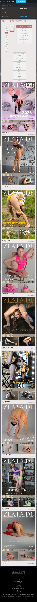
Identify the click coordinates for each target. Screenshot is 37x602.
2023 (6, 35)
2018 (6, 46)
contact (18, 586)
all (6, 26)
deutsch (9, 5)
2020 (6, 42)
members (5, 16)
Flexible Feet (24, 35)
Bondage (19, 60)
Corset (19, 62)
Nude (19, 76)
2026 (6, 28)
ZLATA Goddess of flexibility (18, 572)
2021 (6, 40)
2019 (6, 44)
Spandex (19, 80)
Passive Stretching (24, 40)
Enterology (24, 33)
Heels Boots (19, 67)
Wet (19, 74)
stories (5, 12)
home (4, 9)
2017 (6, 49)
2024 (6, 33)
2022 (6, 37)
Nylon (19, 78)
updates (23, 9)
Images (12, 28)
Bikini (19, 56)
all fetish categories (19, 53)
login (13, 1)
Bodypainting (19, 58)
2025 (6, 31)
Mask (19, 71)
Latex (19, 69)
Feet (19, 65)
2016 (6, 51)
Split (24, 42)
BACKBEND (24, 28)
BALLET (24, 31)
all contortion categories (24, 26)
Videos (12, 31)
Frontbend (24, 37)
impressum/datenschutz (18, 588)
